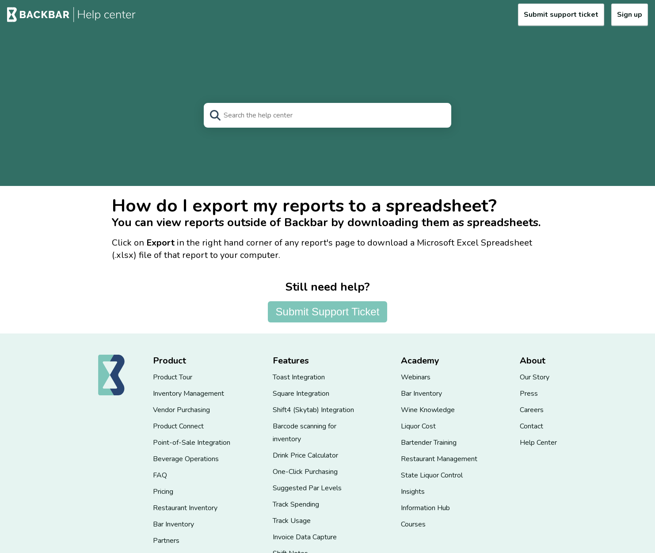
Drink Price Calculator (305, 455)
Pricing (163, 491)
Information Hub (425, 508)
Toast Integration (299, 377)
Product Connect (178, 426)
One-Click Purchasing (305, 472)
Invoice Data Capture (305, 537)
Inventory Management (188, 393)
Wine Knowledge (428, 410)
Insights (413, 491)
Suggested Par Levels (307, 488)
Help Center (538, 442)
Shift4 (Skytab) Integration (313, 410)
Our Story (534, 377)
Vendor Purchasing (181, 410)
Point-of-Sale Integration (191, 442)
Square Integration (301, 393)
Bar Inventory (173, 524)
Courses (413, 524)
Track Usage (292, 521)
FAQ (160, 475)
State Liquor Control (432, 475)
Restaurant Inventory (185, 508)
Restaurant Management (439, 459)
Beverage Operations (186, 459)
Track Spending (296, 504)
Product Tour (172, 377)
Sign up (629, 14)
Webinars (415, 377)
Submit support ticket (561, 14)
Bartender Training (429, 442)
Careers (532, 410)
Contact (531, 426)
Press (529, 393)
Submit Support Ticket (328, 312)
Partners (166, 540)
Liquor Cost (418, 426)
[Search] (327, 115)
